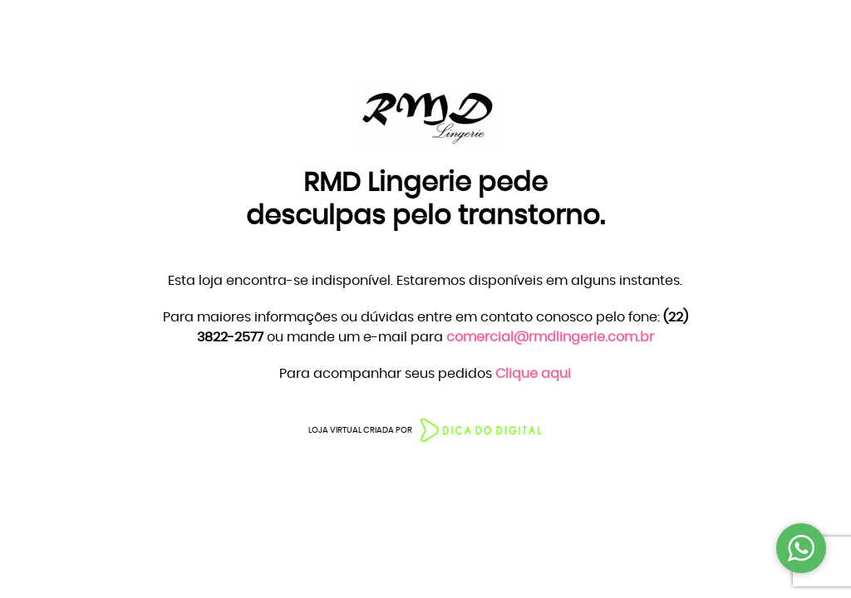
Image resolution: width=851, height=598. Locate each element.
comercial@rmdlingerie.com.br (550, 337)
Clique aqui (533, 373)
